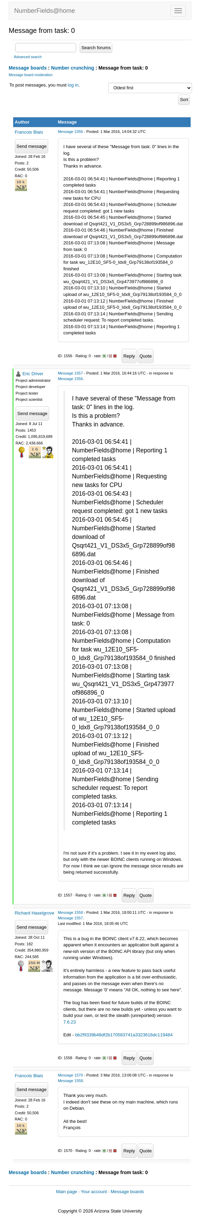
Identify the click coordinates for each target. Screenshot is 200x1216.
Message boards (28, 68)
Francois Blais (29, 132)
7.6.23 (69, 1022)
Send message (32, 146)
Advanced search (28, 57)
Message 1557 (70, 373)
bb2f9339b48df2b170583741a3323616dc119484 (124, 1034)
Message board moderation (31, 75)
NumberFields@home (44, 10)
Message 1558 (70, 912)
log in (73, 85)
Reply (129, 356)
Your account (94, 1191)
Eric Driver (33, 373)
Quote (145, 356)
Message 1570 (70, 1075)
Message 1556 (70, 131)
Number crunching (72, 68)
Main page (66, 1191)
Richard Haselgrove (34, 913)
